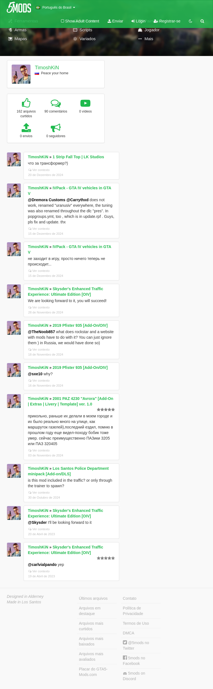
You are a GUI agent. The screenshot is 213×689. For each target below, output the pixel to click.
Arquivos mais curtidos (91, 626)
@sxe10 (35, 374)
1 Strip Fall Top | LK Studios (78, 157)
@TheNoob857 (41, 332)
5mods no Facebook (134, 660)
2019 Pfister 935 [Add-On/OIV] (80, 325)
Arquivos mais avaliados (91, 657)
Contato (129, 598)
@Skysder (37, 522)
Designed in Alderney (25, 596)
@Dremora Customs (46, 200)
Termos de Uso (136, 623)
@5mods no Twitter (136, 645)
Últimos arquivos (93, 598)
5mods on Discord (134, 676)
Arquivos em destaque (90, 611)
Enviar (115, 21)
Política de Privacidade (133, 611)
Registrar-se (167, 21)
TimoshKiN (47, 67)
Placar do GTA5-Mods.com (93, 672)
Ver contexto (39, 170)
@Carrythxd (77, 200)
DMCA (128, 633)
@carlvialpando (42, 564)
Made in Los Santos (24, 602)
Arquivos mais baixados (91, 641)
